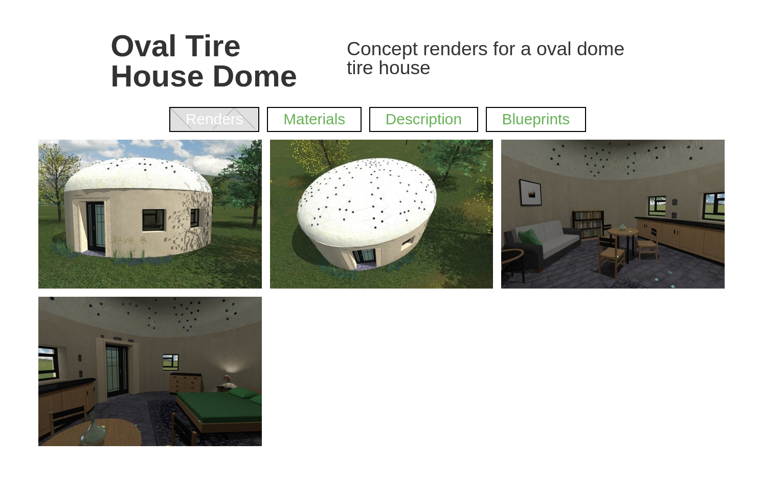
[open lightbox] (150, 214)
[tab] (214, 119)
